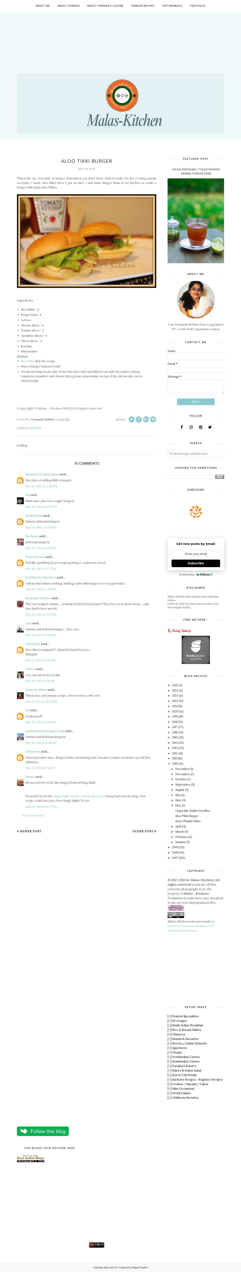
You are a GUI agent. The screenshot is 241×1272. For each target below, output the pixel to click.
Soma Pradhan (36, 689)
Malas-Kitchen (110, 1267)
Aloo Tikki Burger (186, 816)
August (179, 790)
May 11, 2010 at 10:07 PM (40, 701)
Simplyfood (33, 515)
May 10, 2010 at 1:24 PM (40, 548)
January (180, 842)
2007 (175, 858)
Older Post (143, 831)
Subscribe (196, 563)
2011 (174, 758)
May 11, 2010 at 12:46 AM (40, 635)
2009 (175, 847)
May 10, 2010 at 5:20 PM (40, 589)
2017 (175, 727)
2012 (175, 753)
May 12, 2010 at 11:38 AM (40, 722)
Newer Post (30, 831)
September (183, 784)
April (178, 826)
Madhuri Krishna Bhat (42, 474)
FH (27, 495)
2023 (175, 695)
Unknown (32, 644)
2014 (175, 742)
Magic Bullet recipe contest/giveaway (79, 796)
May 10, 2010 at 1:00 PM (40, 527)
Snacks (35, 428)
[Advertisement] (120, 37)
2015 (175, 737)
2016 (175, 732)
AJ (27, 710)
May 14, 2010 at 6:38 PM (40, 743)
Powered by (196, 574)
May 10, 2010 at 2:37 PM (40, 569)
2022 (175, 701)
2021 (175, 706)
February (181, 837)
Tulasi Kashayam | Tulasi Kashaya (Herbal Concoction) (196, 171)
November (182, 774)
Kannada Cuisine (38, 598)
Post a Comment (33, 815)
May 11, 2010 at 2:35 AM (40, 660)
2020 (175, 711)
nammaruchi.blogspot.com (44, 731)
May (178, 805)
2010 (175, 763)
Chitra (30, 669)
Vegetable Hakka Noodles (192, 810)
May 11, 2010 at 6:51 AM (40, 681)
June (178, 800)
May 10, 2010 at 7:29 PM (40, 614)
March (179, 831)
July (177, 795)
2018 (175, 722)
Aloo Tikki (27, 361)
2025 (175, 685)
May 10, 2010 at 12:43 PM (41, 486)
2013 (175, 748)
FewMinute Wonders (40, 577)
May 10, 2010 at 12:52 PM (41, 507)
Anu (28, 623)
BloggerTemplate (139, 1267)
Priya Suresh (35, 557)
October (181, 779)
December (182, 769)
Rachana (31, 536)
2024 (175, 690)
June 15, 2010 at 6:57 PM (40, 806)
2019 (175, 716)
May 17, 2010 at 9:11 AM (39, 768)
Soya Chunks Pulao (188, 821)
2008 (175, 852)
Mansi (30, 777)
